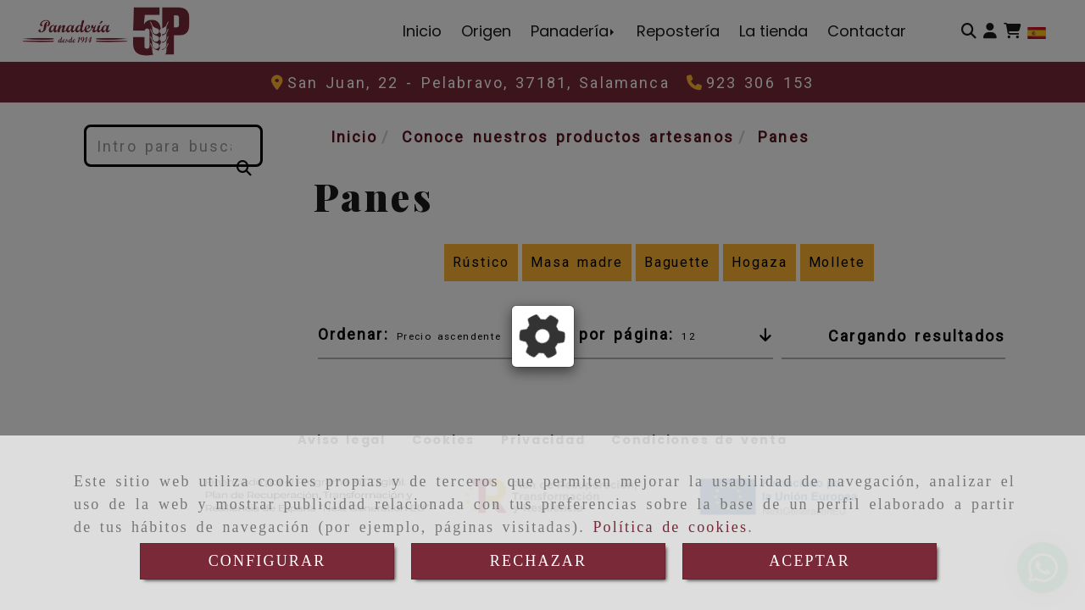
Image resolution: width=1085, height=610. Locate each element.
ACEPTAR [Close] (809, 560)
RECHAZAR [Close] (538, 560)
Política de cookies (670, 526)
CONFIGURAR (267, 560)
